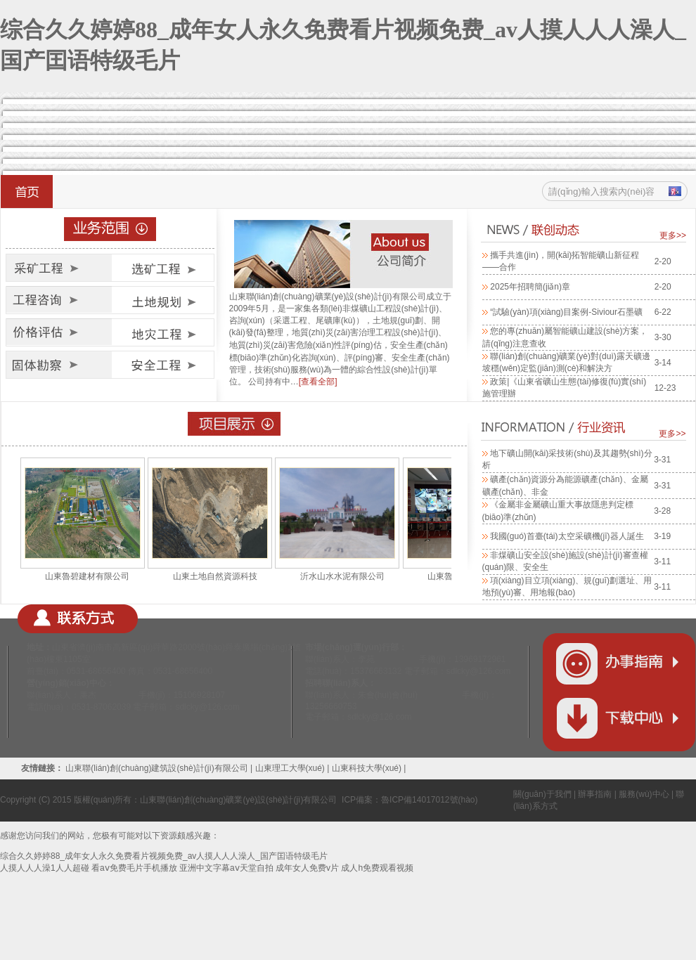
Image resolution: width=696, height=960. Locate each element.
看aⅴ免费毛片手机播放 (134, 868)
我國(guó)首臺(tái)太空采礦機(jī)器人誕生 (567, 536)
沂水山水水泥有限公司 (342, 576)
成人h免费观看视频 (377, 868)
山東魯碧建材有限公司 (87, 576)
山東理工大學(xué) (290, 768)
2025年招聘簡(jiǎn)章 (530, 287)
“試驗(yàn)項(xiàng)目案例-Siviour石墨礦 (566, 312)
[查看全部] (318, 382)
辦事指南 (595, 794)
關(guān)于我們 (542, 794)
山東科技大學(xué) (366, 768)
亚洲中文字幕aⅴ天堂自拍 (226, 868)
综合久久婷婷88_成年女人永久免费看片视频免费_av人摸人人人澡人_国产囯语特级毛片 (164, 856)
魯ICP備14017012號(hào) (429, 800)
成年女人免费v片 (307, 868)
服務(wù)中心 (644, 794)
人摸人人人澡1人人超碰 (44, 868)
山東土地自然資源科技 (215, 576)
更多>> (672, 235)
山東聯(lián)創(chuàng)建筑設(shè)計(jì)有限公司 (157, 768)
